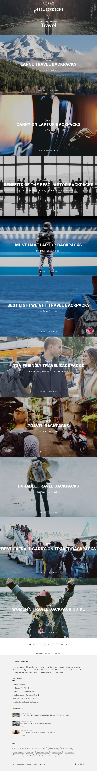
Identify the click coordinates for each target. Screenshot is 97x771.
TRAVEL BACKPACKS (48, 428)
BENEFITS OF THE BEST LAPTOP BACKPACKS (49, 187)
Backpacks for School (20, 688)
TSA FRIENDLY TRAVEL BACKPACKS (48, 367)
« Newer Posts (32, 644)
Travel (48, 60)
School (44, 180)
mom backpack (18, 756)
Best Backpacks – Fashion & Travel (25, 695)
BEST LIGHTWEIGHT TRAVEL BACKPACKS (48, 307)
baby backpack (26, 748)
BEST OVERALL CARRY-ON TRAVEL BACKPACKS (48, 548)
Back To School (53, 748)
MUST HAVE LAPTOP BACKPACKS (48, 247)
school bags (29, 756)
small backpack (41, 756)
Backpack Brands (19, 684)
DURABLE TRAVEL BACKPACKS (48, 488)
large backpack (69, 752)
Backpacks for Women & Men (23, 691)
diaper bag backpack (42, 752)
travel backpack (53, 756)
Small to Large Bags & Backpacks (25, 702)
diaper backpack (18, 752)
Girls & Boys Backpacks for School (25, 698)
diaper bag (30, 752)
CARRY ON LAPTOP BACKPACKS (48, 126)
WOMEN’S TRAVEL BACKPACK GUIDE (48, 609)
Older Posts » (65, 644)
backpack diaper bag (40, 748)
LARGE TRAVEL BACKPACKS (48, 66)
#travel (16, 748)
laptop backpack (56, 752)
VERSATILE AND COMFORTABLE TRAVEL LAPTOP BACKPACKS (44, 715)
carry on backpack (66, 748)
